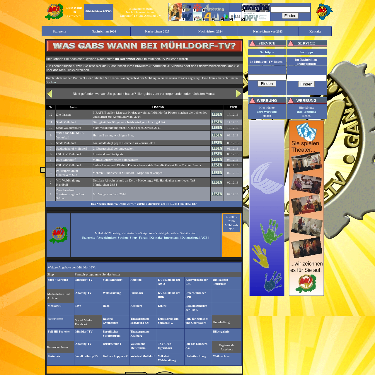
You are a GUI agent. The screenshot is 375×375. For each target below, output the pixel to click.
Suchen (123, 237)
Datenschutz (190, 237)
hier (53, 82)
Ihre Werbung (267, 111)
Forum (143, 237)
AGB (204, 237)
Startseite (88, 237)
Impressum (172, 237)
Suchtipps (267, 52)
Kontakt (156, 237)
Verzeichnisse (106, 237)
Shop (133, 237)
